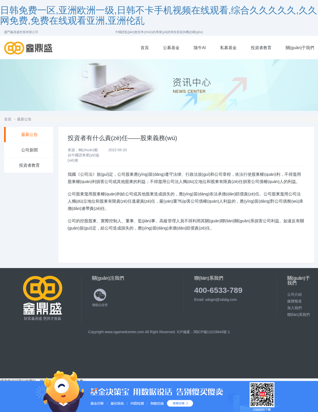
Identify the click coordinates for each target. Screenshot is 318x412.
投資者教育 (261, 47)
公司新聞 (29, 150)
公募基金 (171, 47)
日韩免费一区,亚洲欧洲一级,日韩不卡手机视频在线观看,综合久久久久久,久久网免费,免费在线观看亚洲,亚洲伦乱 (158, 15)
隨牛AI (200, 47)
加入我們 (294, 308)
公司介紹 (294, 294)
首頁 (145, 47)
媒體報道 (294, 301)
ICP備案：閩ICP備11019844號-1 (203, 332)
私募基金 (228, 47)
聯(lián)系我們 (298, 314)
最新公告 (24, 119)
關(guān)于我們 (300, 47)
